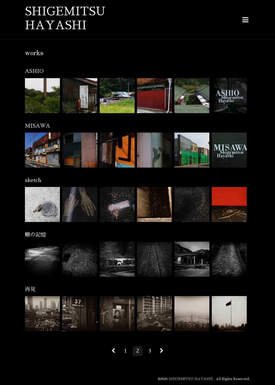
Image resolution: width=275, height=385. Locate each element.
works (34, 53)
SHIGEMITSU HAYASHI (191, 378)
